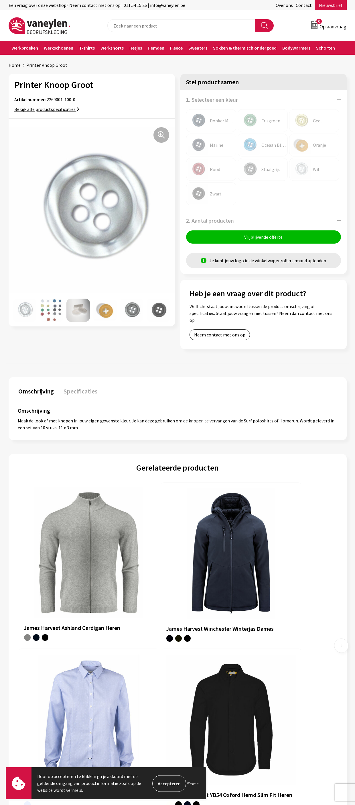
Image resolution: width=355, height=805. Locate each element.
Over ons (284, 5)
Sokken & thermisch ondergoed (245, 48)
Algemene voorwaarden (291, 653)
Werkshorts (112, 48)
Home (15, 65)
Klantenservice (199, 653)
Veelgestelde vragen (121, 697)
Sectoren (110, 671)
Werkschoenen (58, 48)
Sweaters (197, 48)
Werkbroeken (24, 48)
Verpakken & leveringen (208, 671)
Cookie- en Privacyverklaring (296, 662)
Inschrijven (324, 749)
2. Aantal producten (210, 220)
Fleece (176, 48)
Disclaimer (278, 671)
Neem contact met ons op (219, 335)
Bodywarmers (296, 48)
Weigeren (193, 783)
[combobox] (181, 25)
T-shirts (87, 48)
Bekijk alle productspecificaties (46, 109)
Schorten (325, 48)
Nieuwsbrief (330, 5)
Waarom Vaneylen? (119, 679)
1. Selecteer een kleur (212, 99)
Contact (304, 5)
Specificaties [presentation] (79, 391)
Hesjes (135, 48)
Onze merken (114, 662)
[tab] (35, 392)
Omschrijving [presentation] (35, 391)
